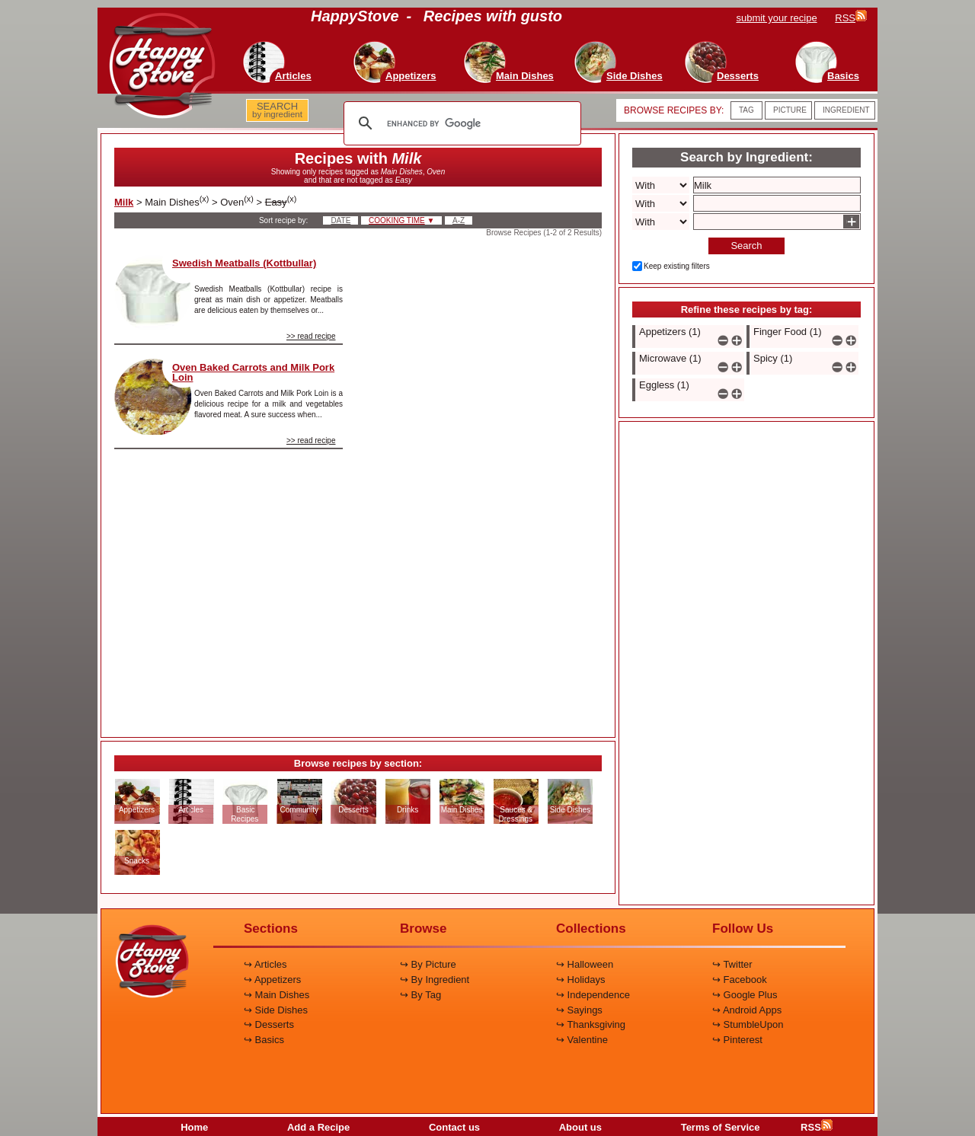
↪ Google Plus (744, 994)
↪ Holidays (580, 979)
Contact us (454, 1127)
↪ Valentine (582, 1039)
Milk (123, 202)
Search (746, 245)
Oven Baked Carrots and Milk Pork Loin (253, 372)
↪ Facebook (739, 979)
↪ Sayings (579, 1010)
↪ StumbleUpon (747, 1024)
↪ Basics (264, 1039)
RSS (817, 1127)
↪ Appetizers (272, 979)
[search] (460, 123)
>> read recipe (311, 336)
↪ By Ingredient (434, 979)
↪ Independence (593, 994)
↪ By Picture (428, 964)
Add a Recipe (318, 1127)
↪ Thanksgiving (590, 1024)
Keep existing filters (677, 266)
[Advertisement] (485, 482)
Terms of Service (720, 1127)
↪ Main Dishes (276, 994)
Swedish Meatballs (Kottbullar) (244, 263)
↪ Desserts (269, 1024)
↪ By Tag (420, 994)
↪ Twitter (732, 964)
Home (194, 1127)
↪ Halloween (584, 964)
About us (580, 1127)
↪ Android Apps (747, 1010)
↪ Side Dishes (276, 1010)
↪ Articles (265, 964)
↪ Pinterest (737, 1039)
